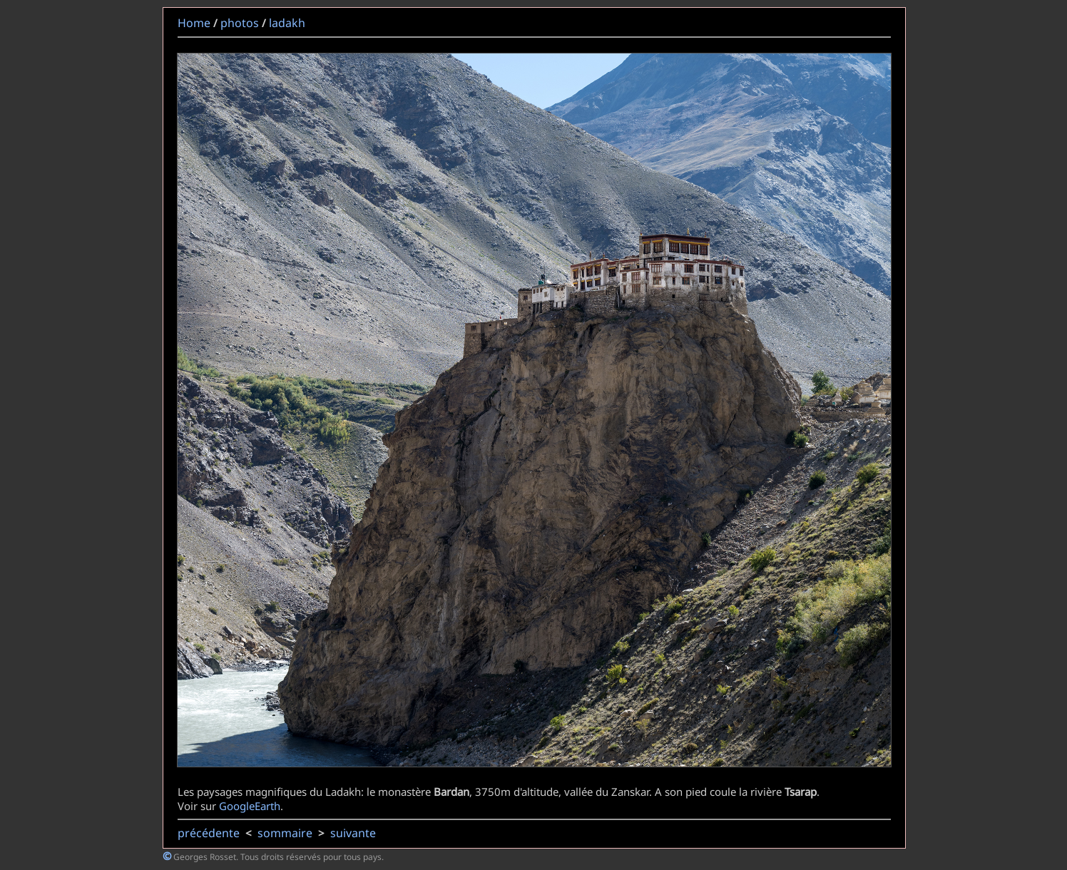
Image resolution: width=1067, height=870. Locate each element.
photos (239, 23)
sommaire (284, 833)
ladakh (287, 23)
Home (194, 23)
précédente (209, 833)
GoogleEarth (249, 806)
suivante (353, 833)
